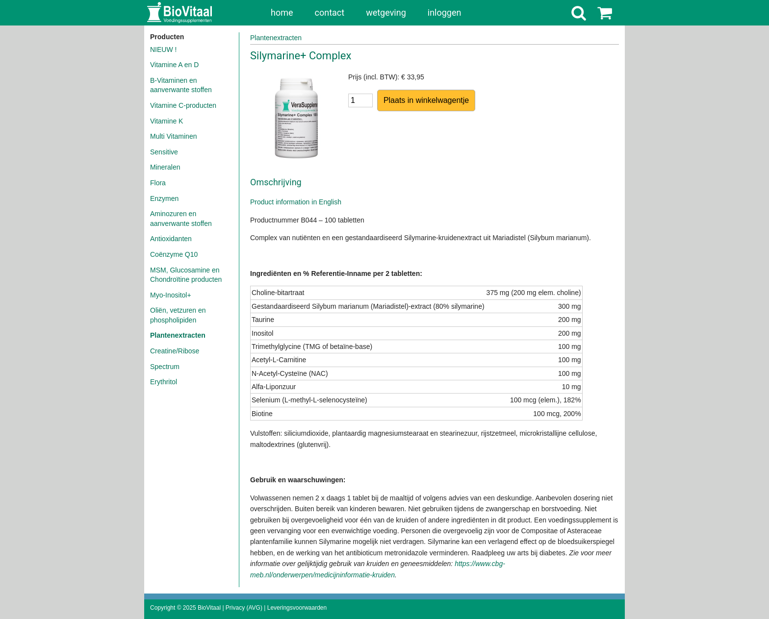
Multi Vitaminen (173, 136)
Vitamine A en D (174, 65)
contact (330, 12)
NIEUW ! (163, 49)
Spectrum (164, 367)
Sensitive (164, 152)
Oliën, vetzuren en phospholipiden (178, 315)
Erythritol (163, 382)
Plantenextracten (177, 335)
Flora (158, 183)
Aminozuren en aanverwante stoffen (181, 218)
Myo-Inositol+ (170, 295)
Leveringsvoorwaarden (297, 607)
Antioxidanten (171, 239)
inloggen (444, 12)
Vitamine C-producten (183, 105)
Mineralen (165, 167)
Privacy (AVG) (244, 607)
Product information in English (295, 202)
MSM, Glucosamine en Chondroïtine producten (186, 275)
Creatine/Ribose (174, 351)
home (282, 12)
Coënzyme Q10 (174, 254)
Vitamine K (166, 121)
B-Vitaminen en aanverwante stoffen (181, 85)
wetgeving (386, 12)
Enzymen (164, 198)
